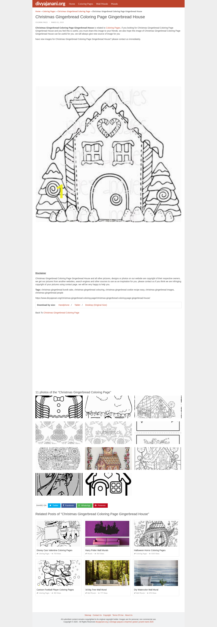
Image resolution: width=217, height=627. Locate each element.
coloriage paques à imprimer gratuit (123, 622)
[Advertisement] (108, 64)
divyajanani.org (50, 3)
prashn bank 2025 (146, 622)
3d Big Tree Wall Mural (96, 590)
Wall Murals (102, 3)
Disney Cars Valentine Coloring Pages (54, 550)
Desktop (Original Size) (96, 305)
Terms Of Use (117, 615)
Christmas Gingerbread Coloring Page (61, 312)
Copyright (107, 615)
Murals (114, 3)
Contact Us (97, 615)
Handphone (63, 305)
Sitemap (88, 615)
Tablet (77, 305)
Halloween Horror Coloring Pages (150, 550)
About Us (128, 615)
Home (72, 3)
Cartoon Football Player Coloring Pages (55, 590)
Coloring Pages (85, 3)
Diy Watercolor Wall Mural (146, 590)
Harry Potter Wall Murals (96, 550)
